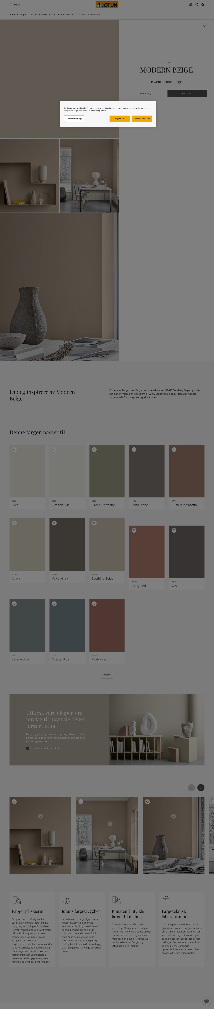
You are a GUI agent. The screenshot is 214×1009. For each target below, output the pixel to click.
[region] (108, 114)
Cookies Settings (74, 118)
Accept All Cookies (141, 118)
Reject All (119, 118)
